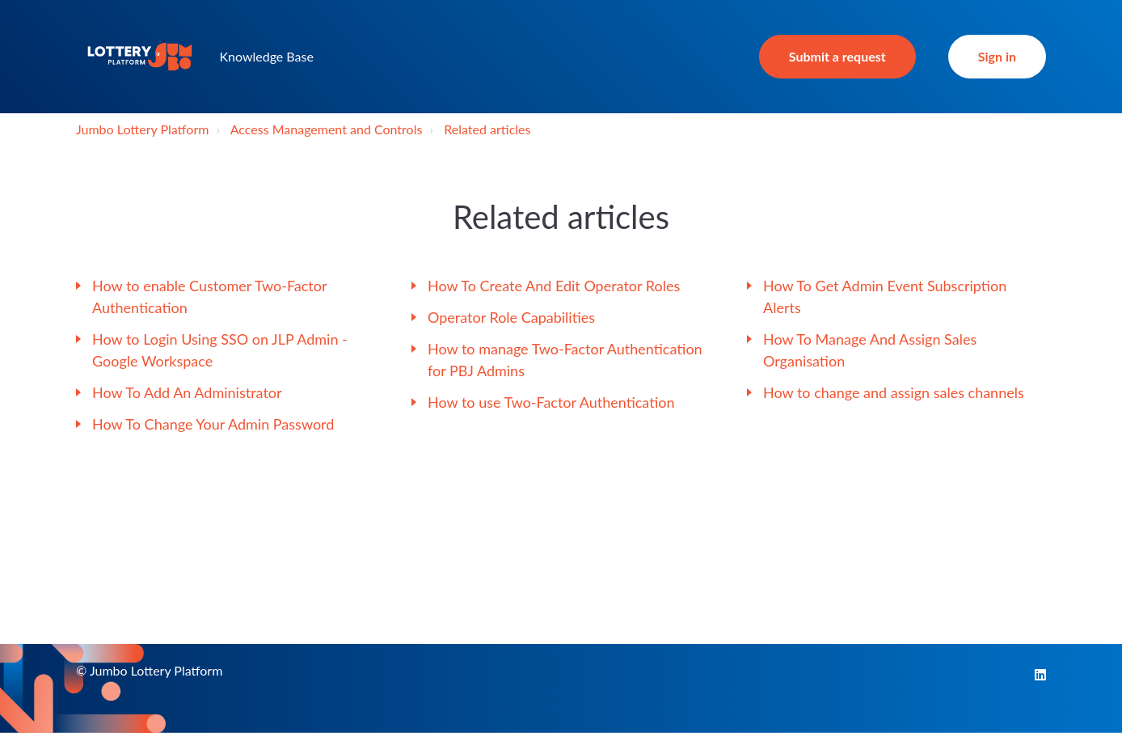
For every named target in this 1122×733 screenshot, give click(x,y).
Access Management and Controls (326, 129)
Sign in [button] (997, 56)
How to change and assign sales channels (893, 392)
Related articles (487, 129)
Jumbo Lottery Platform (142, 129)
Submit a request (837, 56)
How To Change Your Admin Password (213, 424)
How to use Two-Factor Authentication (551, 402)
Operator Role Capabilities (511, 317)
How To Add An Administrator (187, 392)
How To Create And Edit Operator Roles (554, 285)
